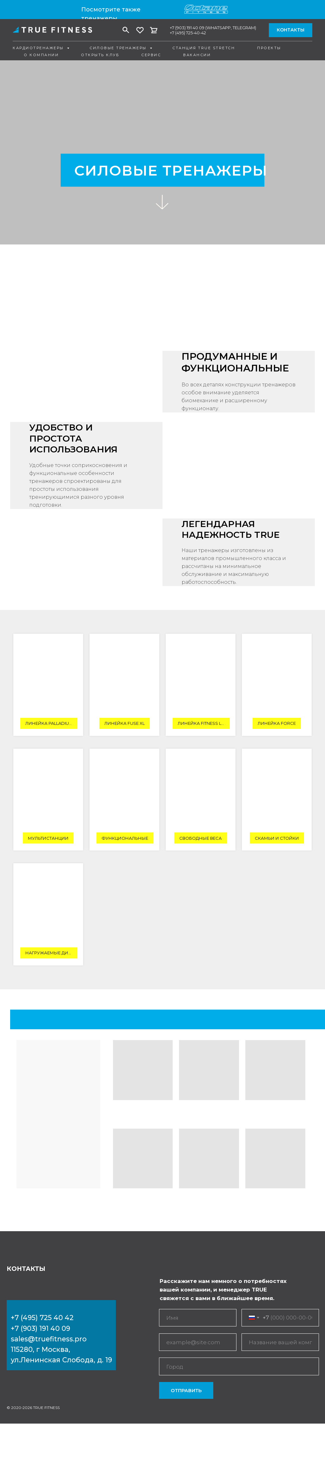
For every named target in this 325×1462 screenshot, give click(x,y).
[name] (197, 1317)
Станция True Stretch (203, 48)
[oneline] (280, 1342)
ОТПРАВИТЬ (186, 1390)
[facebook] (126, 30)
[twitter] (140, 30)
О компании (41, 55)
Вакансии (197, 55)
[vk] (154, 30)
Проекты (269, 48)
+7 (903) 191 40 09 (187, 27)
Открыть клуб (100, 55)
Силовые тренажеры (119, 48)
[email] (197, 1342)
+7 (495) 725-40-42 (188, 32)
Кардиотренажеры (39, 48)
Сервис (151, 55)
